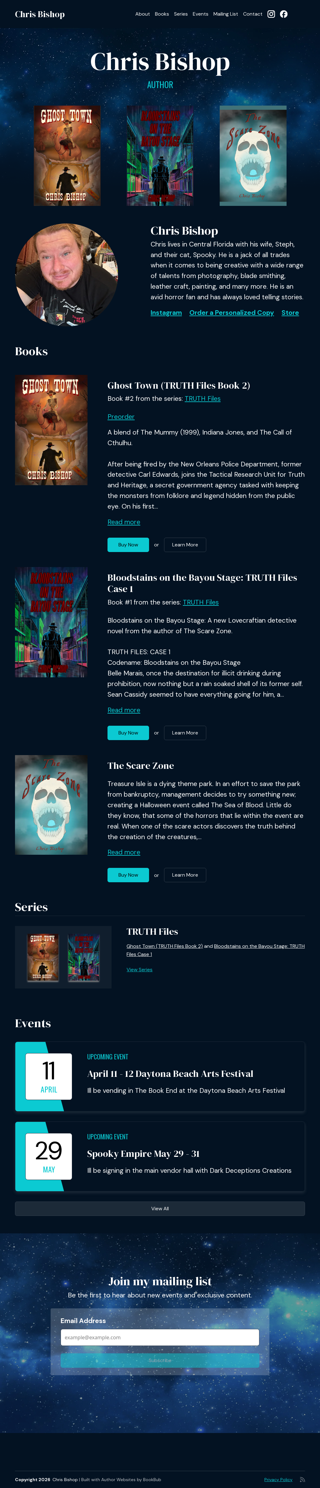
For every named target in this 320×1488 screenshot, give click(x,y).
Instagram (166, 312)
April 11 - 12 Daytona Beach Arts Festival (170, 1073)
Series (181, 14)
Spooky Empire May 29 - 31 (143, 1153)
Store (290, 312)
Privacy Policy (278, 1479)
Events (200, 14)
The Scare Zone (141, 765)
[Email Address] (160, 1337)
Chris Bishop (40, 14)
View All (160, 1208)
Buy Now (128, 544)
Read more (124, 522)
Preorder (121, 416)
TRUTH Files (203, 398)
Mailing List (225, 14)
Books (162, 14)
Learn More (185, 544)
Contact (252, 14)
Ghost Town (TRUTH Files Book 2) (179, 385)
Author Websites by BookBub (131, 1479)
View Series (139, 969)
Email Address (83, 1320)
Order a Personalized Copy (231, 312)
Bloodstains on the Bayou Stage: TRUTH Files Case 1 (202, 583)
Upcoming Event (107, 1056)
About (142, 14)
